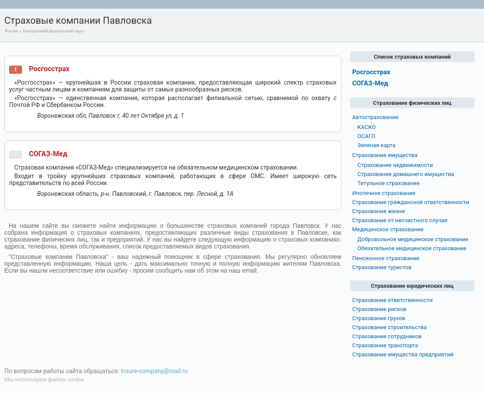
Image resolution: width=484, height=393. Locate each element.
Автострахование (375, 117)
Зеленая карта (376, 145)
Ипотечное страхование (383, 193)
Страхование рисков (379, 309)
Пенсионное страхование (385, 258)
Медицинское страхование (388, 229)
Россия (11, 30)
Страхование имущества (384, 155)
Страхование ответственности (392, 300)
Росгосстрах (49, 69)
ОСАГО (366, 136)
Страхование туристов (381, 267)
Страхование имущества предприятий (403, 354)
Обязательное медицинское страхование (411, 248)
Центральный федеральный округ (53, 30)
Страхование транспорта (385, 345)
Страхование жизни (378, 211)
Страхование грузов (378, 318)
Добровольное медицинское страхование (412, 239)
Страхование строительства (389, 327)
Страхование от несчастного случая (399, 220)
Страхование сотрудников (386, 336)
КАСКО (366, 127)
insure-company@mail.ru (154, 371)
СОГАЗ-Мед (48, 154)
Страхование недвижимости (395, 165)
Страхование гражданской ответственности (410, 202)
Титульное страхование (388, 183)
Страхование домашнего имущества (405, 174)
